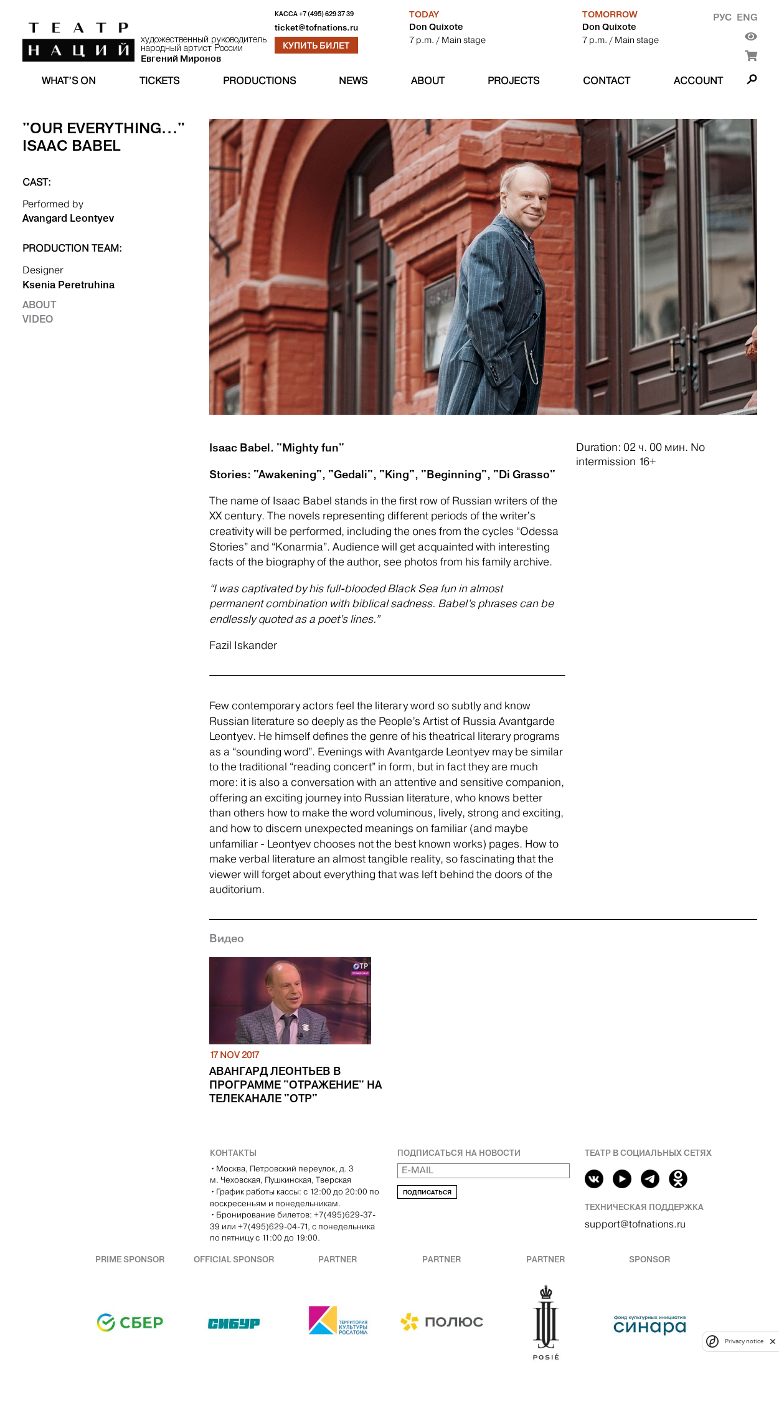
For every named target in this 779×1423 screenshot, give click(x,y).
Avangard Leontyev (68, 218)
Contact (606, 81)
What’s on (69, 81)
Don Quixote (436, 26)
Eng (747, 17)
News (353, 81)
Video (37, 319)
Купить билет (316, 45)
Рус (722, 17)
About (428, 81)
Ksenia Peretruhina (68, 284)
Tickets (159, 81)
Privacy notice (744, 1341)
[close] (772, 1341)
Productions (259, 81)
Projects (513, 81)
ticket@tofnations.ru (316, 27)
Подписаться (427, 1192)
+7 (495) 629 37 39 (326, 14)
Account (698, 81)
